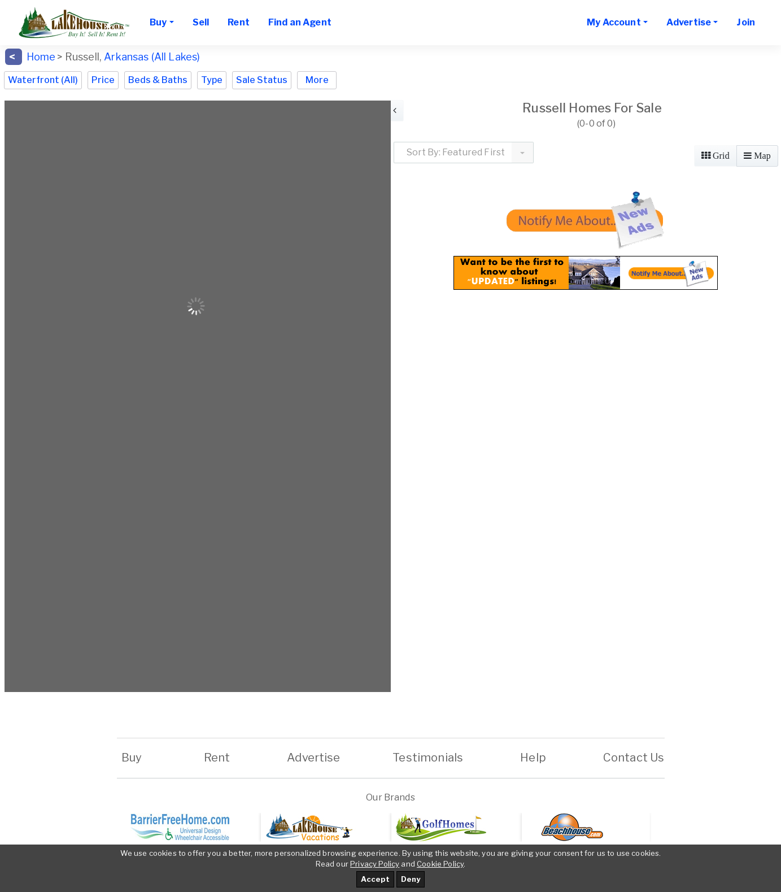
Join (745, 22)
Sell (201, 22)
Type (211, 80)
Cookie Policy (440, 863)
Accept (375, 879)
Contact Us (634, 757)
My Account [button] (614, 22)
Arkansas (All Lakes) (152, 57)
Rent (239, 22)
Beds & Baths (157, 80)
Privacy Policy (374, 863)
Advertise (313, 757)
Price (103, 80)
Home (41, 57)
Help (533, 757)
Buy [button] (158, 22)
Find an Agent (299, 22)
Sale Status (261, 80)
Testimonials (427, 757)
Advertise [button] (688, 22)
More (317, 80)
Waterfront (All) (43, 80)
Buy (132, 757)
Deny (410, 879)
